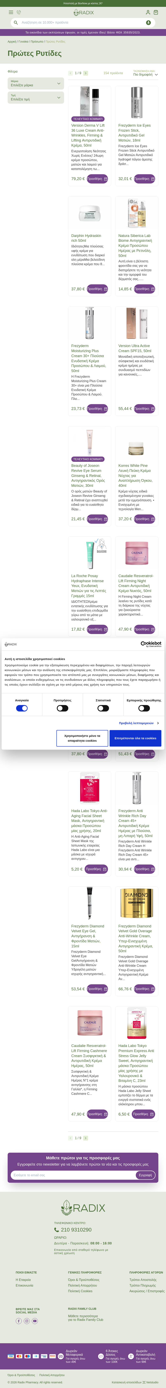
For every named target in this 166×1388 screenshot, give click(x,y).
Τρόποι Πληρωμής (143, 1285)
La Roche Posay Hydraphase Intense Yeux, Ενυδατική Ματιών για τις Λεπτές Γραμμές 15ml (88, 586)
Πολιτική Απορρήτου (82, 1285)
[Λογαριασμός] (148, 12)
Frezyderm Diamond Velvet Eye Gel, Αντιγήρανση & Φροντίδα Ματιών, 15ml (87, 936)
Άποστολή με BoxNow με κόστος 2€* (83, 3)
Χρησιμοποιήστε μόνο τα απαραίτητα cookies (82, 738)
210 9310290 (76, 1230)
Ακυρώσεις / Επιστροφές (147, 1291)
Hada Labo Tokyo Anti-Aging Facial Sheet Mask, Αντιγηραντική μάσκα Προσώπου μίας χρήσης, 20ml (89, 821)
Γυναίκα (23, 41)
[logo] (84, 12)
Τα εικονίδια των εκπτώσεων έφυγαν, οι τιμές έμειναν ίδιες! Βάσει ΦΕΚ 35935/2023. (83, 32)
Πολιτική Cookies (80, 1291)
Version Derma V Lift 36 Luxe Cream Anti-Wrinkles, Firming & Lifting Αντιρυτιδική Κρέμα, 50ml (88, 135)
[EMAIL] (74, 1175)
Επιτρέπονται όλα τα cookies (135, 738)
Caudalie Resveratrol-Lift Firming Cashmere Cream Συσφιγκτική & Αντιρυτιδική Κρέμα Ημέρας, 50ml (89, 1056)
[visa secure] (45, 1356)
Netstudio (150, 1382)
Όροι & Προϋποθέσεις (84, 1280)
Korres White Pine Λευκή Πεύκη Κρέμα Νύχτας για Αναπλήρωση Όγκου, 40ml (135, 476)
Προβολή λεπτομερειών (136, 723)
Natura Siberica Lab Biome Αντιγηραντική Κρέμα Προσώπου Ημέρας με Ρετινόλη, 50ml (135, 246)
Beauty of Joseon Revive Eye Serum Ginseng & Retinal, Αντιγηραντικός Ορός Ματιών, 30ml (88, 476)
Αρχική (12, 41)
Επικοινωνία (24, 1285)
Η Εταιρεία (23, 1280)
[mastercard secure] (53, 1356)
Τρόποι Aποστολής (143, 1280)
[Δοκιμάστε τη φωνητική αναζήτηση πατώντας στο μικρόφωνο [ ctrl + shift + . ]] (148, 22)
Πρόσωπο (37, 41)
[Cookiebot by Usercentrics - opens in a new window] (143, 644)
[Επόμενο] (85, 73)
